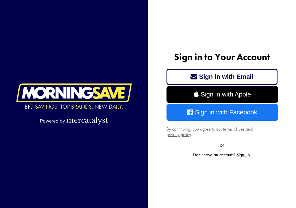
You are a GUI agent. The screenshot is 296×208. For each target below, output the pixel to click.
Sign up (243, 155)
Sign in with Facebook (222, 112)
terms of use (234, 129)
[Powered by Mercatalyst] (74, 120)
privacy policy (178, 134)
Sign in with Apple (222, 94)
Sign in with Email (222, 76)
